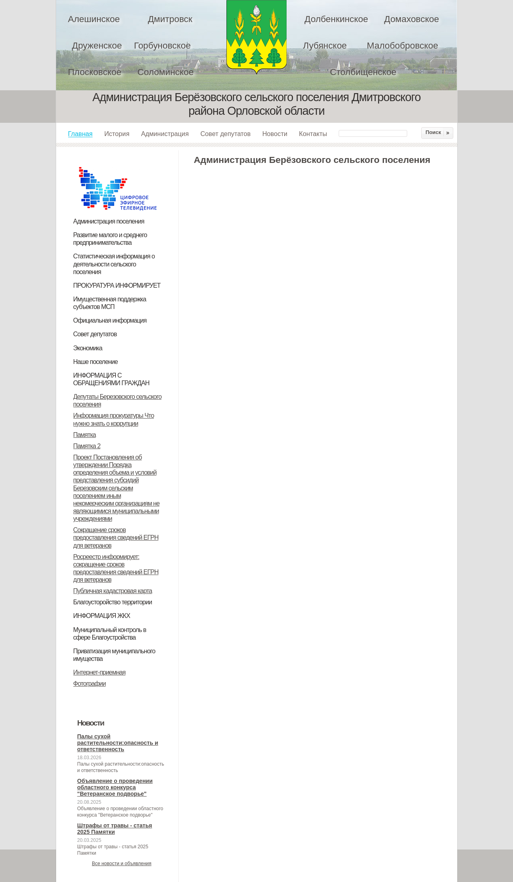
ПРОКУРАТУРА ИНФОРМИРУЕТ (117, 285)
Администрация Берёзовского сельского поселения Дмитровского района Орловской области (256, 37)
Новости (274, 133)
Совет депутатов (225, 133)
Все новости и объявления (121, 863)
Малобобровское (402, 46)
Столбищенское (363, 72)
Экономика (87, 348)
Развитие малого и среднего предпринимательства (110, 239)
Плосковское (94, 72)
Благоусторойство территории (112, 602)
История (116, 133)
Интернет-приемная (99, 672)
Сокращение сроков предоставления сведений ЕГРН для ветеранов (116, 537)
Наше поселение (95, 361)
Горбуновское (162, 46)
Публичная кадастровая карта (112, 590)
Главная (80, 133)
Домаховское (411, 19)
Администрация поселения (108, 221)
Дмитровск (170, 19)
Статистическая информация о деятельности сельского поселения (114, 264)
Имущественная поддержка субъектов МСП (109, 303)
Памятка (84, 434)
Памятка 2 (87, 446)
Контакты (313, 133)
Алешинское (94, 19)
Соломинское (165, 72)
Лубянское (325, 46)
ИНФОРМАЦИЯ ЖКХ (101, 615)
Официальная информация (110, 320)
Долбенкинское (336, 19)
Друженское (97, 46)
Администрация (165, 133)
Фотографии (89, 683)
